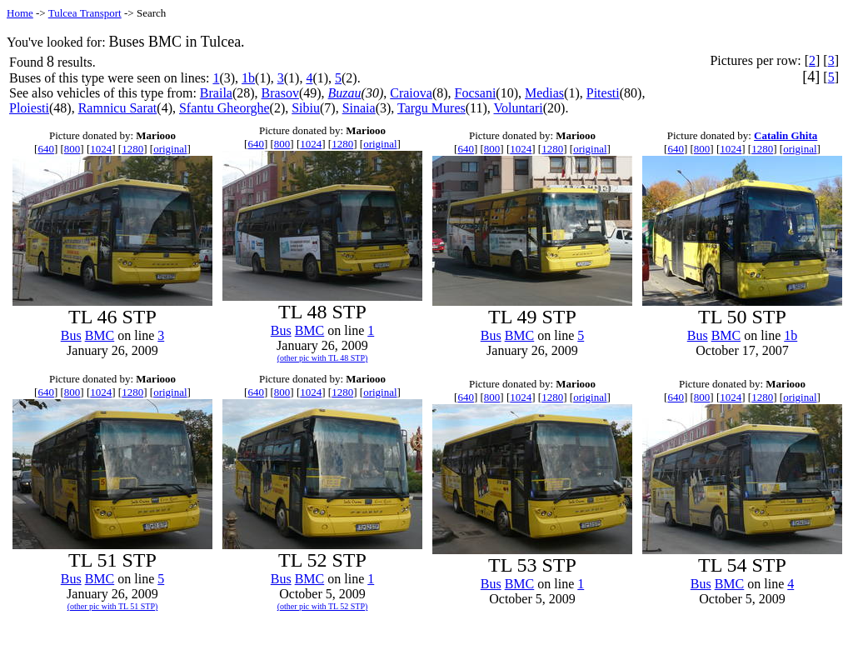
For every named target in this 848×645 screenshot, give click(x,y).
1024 (101, 148)
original (170, 148)
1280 (132, 148)
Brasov (280, 93)
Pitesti (603, 93)
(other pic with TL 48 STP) (322, 357)
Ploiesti (29, 108)
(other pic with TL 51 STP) (112, 606)
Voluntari (518, 108)
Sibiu (306, 108)
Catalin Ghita (785, 135)
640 (45, 148)
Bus (71, 335)
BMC (100, 335)
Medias (544, 93)
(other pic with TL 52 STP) (322, 606)
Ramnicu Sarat (117, 108)
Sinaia (359, 108)
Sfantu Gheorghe (224, 108)
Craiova (411, 93)
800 (72, 148)
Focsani (475, 93)
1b (248, 78)
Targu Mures (431, 108)
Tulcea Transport (85, 13)
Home (20, 13)
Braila (216, 93)
